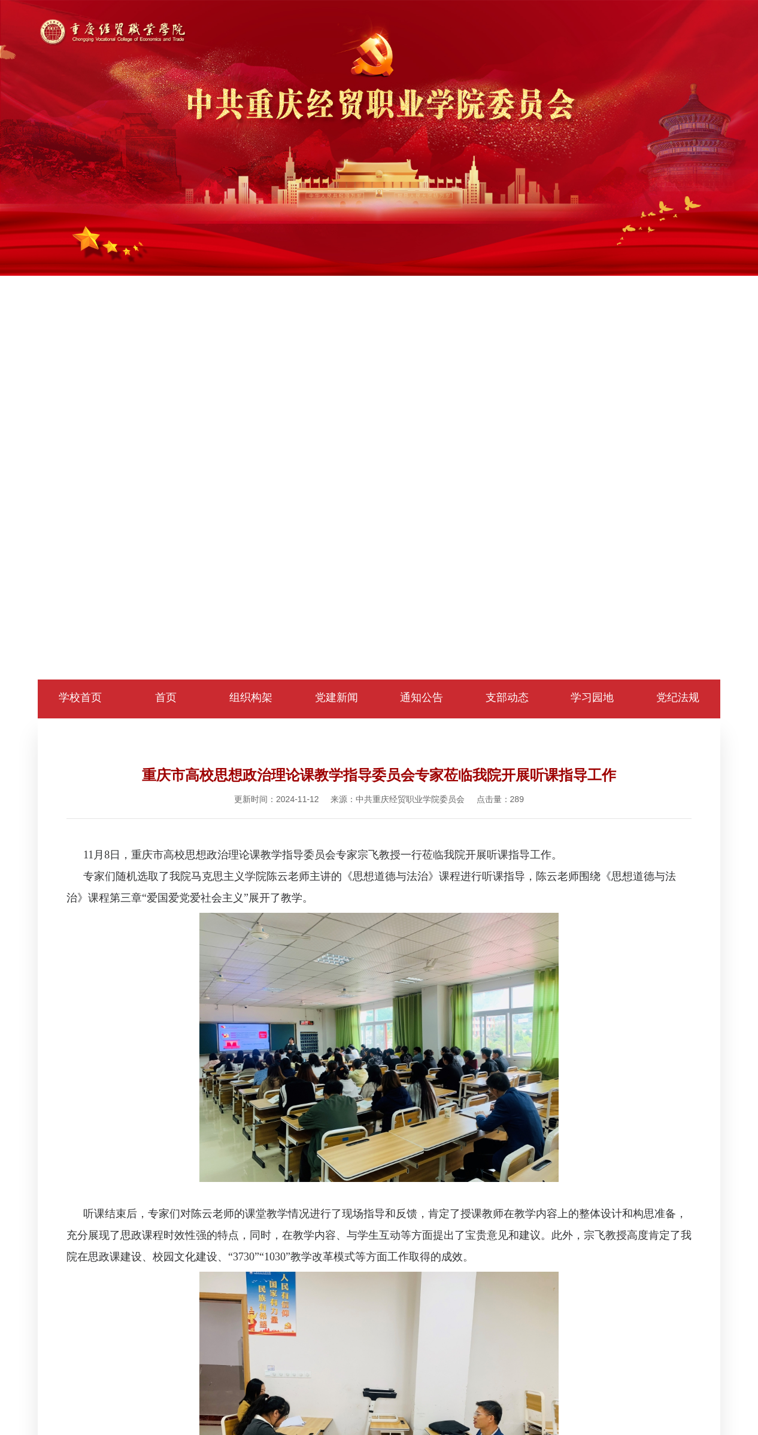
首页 (166, 697)
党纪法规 (677, 697)
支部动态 (507, 697)
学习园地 (592, 697)
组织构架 (250, 697)
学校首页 (80, 697)
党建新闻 (336, 697)
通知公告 (421, 697)
